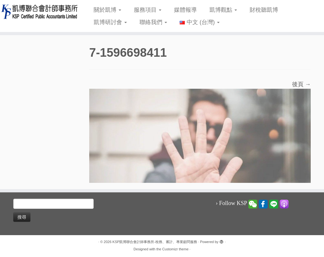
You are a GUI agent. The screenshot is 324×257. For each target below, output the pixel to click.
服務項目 (147, 10)
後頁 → (301, 84)
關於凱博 (107, 10)
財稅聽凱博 (264, 10)
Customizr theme (175, 249)
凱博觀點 (223, 10)
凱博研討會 (110, 22)
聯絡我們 (153, 22)
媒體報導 (185, 10)
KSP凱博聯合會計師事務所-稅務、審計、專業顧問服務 (154, 242)
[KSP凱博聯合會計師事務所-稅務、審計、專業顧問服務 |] (38, 11)
